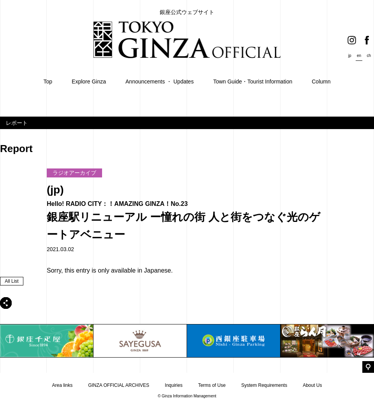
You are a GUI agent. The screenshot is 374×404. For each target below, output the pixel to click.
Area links (62, 385)
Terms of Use (212, 385)
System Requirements (264, 385)
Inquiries (173, 385)
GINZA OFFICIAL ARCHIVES (118, 385)
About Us (312, 385)
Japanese (157, 270)
